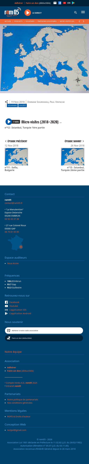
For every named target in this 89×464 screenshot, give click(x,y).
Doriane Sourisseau (38, 102)
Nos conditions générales (19, 402)
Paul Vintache (57, 102)
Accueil (8, 21)
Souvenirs (30, 21)
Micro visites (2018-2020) (70, 21)
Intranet (13, 385)
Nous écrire (13, 263)
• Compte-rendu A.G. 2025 (21, 382)
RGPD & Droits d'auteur (18, 416)
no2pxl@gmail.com (16, 430)
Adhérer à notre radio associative (25, 330)
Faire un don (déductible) (22, 338)
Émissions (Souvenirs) (47, 21)
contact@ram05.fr (14, 202)
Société (22, 105)
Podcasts (18, 21)
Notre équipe (13, 352)
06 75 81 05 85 (12, 231)
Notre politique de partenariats (22, 399)
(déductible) (38, 3)
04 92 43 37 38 (12, 218)
